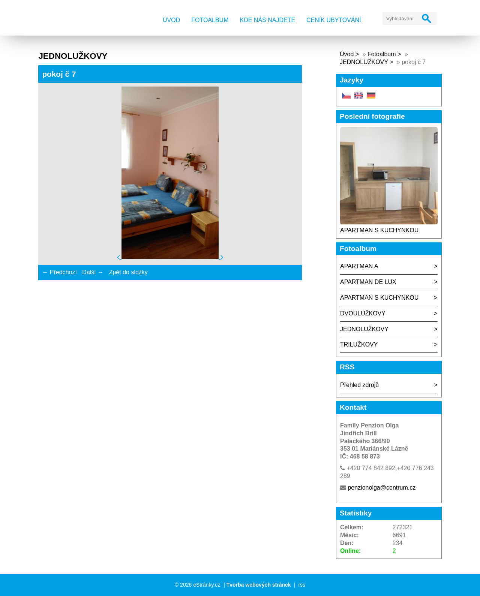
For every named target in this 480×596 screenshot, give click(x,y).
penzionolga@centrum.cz (382, 487)
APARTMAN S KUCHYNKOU (379, 230)
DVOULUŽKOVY (363, 313)
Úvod (171, 20)
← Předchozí (59, 272)
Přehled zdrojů (359, 385)
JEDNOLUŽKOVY (364, 62)
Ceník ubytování (333, 20)
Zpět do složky (128, 272)
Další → (93, 272)
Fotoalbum (209, 20)
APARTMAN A (359, 266)
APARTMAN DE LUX (368, 282)
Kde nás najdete (268, 20)
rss (301, 585)
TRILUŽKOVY (359, 344)
